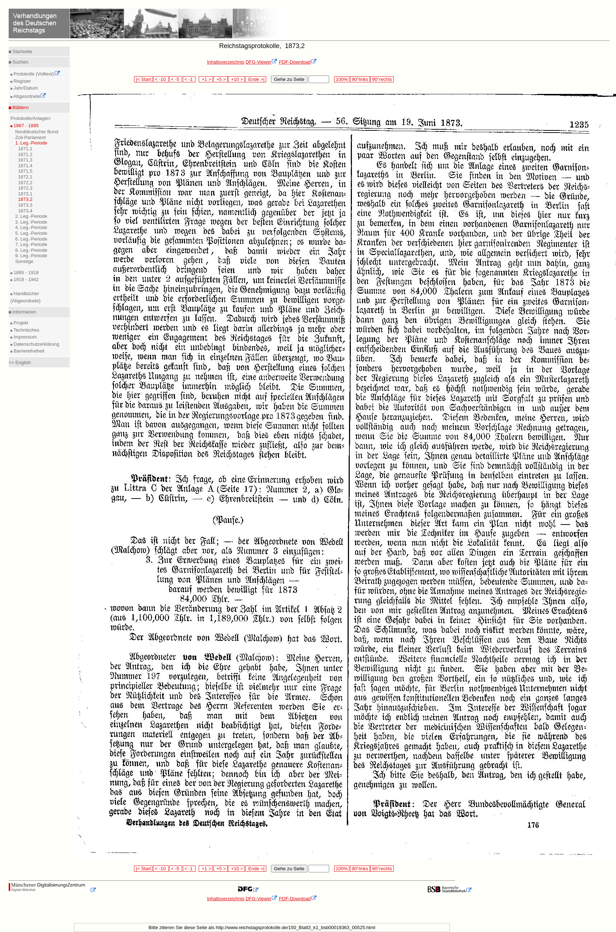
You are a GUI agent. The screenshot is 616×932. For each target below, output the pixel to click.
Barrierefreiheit (28, 351)
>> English (20, 362)
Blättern (20, 107)
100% (342, 79)
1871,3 (25, 160)
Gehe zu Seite (289, 79)
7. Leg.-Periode (31, 244)
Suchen (20, 62)
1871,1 (25, 148)
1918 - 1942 (25, 279)
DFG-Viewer (261, 62)
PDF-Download (298, 62)
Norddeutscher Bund (36, 131)
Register (21, 81)
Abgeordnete (29, 96)
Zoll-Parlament (30, 137)
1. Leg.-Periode (31, 143)
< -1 (189, 79)
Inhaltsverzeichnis (225, 62)
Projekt (20, 322)
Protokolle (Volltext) (36, 74)
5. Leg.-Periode (31, 233)
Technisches (25, 330)
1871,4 (25, 165)
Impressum (24, 337)
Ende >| (256, 79)
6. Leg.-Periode (31, 239)
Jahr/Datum (25, 88)
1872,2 (25, 182)
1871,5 (25, 171)
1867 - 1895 (25, 125)
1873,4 (25, 210)
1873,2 (25, 199)
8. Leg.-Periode (31, 250)
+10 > (236, 79)
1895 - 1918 (25, 272)
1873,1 (25, 194)
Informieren (23, 312)
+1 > (205, 79)
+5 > (220, 79)
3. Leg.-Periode (31, 222)
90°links (360, 79)
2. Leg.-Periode (31, 216)
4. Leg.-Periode (31, 227)
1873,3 (25, 205)
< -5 (176, 79)
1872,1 (25, 177)
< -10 (161, 79)
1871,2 (25, 154)
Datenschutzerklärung (35, 344)
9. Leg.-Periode (31, 255)
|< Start (143, 79)
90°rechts (382, 79)
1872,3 (25, 188)
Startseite (22, 51)
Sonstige (24, 261)
